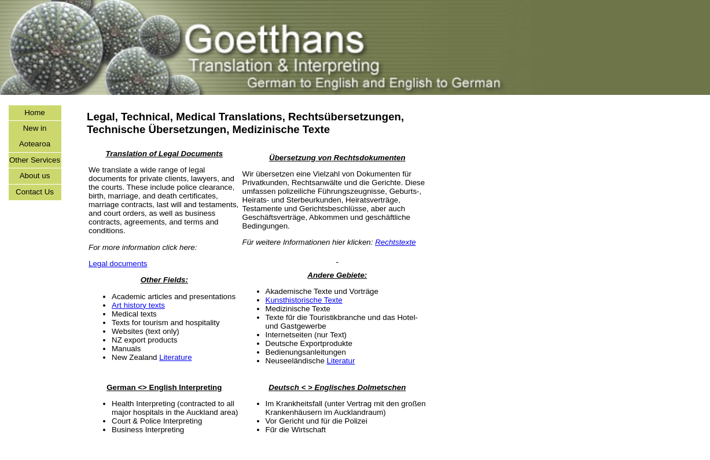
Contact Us (35, 191)
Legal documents (118, 263)
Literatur (341, 360)
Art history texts (138, 305)
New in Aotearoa (34, 136)
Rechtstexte (395, 242)
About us (35, 175)
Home (34, 112)
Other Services (34, 160)
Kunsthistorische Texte (304, 300)
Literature (175, 357)
